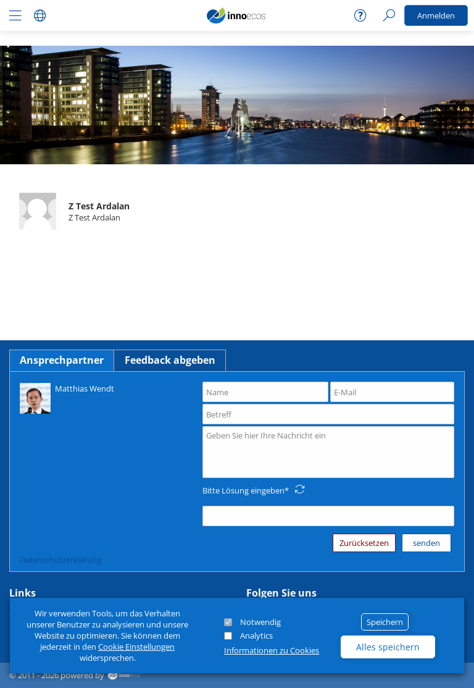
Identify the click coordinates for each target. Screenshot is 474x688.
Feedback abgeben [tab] (170, 360)
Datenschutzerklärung (60, 559)
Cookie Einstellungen (136, 646)
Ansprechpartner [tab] (62, 360)
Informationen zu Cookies (271, 650)
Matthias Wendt (67, 397)
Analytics (256, 635)
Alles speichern (388, 647)
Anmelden (436, 15)
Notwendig (260, 621)
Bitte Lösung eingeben (243, 490)
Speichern (385, 621)
